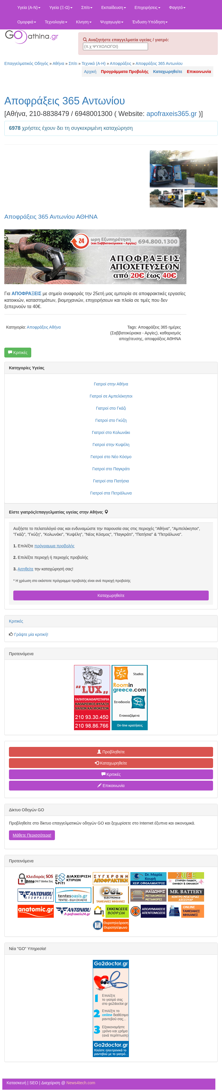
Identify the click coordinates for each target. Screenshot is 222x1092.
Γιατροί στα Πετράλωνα (111, 493)
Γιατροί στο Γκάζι (111, 408)
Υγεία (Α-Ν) (28, 7)
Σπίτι (86, 7)
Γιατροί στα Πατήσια (111, 481)
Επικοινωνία (111, 785)
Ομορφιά (26, 22)
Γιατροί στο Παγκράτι (111, 469)
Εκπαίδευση (113, 7)
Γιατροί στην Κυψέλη (110, 444)
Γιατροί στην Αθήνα (111, 384)
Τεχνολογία (56, 22)
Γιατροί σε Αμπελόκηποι (111, 396)
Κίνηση (84, 22)
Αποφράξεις (120, 63)
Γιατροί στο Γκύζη (111, 420)
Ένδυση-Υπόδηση (150, 22)
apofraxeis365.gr (172, 113)
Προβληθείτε (111, 752)
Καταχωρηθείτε (110, 595)
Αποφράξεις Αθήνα (44, 327)
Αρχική (90, 71)
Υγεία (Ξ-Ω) (61, 7)
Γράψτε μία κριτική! (31, 634)
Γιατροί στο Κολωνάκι (111, 432)
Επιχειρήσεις (147, 7)
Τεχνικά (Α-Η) (94, 63)
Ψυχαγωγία (112, 22)
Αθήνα (58, 63)
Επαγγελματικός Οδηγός (26, 63)
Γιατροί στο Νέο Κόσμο (111, 456)
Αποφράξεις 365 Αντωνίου (159, 63)
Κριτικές (17, 352)
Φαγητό (177, 7)
